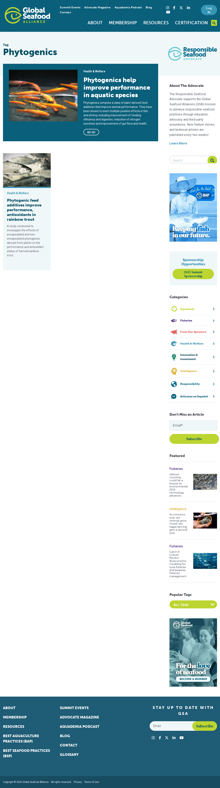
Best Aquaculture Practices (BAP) (21, 738)
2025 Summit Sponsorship (193, 274)
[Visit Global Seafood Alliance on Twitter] (181, 8)
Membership (123, 22)
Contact (65, 12)
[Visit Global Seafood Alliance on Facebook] (174, 8)
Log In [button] (209, 10)
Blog (149, 7)
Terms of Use (91, 782)
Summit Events (70, 7)
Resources (156, 22)
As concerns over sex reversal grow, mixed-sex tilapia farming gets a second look (178, 523)
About (95, 22)
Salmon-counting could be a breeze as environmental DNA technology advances (178, 485)
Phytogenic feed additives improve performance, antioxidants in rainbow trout (24, 210)
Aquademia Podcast (128, 7)
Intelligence (177, 509)
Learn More (178, 143)
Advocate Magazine (97, 7)
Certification (191, 22)
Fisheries (176, 469)
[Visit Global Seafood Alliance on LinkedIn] (188, 8)
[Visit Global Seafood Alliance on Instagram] (167, 8)
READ (91, 132)
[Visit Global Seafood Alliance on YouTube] (168, 12)
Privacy (78, 782)
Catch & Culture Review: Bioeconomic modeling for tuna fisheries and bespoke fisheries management (178, 564)
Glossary (69, 754)
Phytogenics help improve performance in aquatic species (116, 87)
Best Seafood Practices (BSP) (26, 753)
